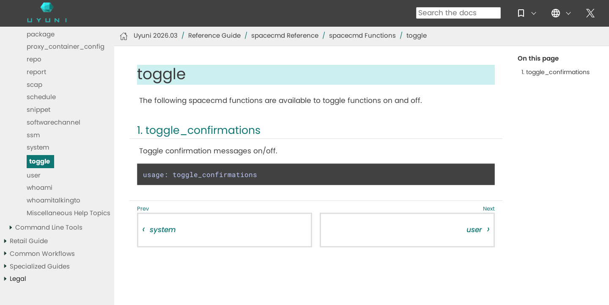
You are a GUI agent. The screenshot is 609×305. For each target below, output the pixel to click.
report (36, 72)
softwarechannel (53, 122)
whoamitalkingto (53, 200)
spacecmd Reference (284, 36)
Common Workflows (42, 254)
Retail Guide (29, 241)
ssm (33, 135)
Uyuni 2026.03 (156, 36)
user (34, 175)
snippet (38, 110)
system (38, 147)
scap (34, 85)
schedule (41, 97)
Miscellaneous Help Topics (68, 213)
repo (34, 59)
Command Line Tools (48, 228)
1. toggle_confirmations (555, 72)
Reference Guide (214, 36)
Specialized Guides (40, 266)
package (41, 34)
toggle (39, 161)
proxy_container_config (65, 47)
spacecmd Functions (362, 36)
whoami (39, 188)
